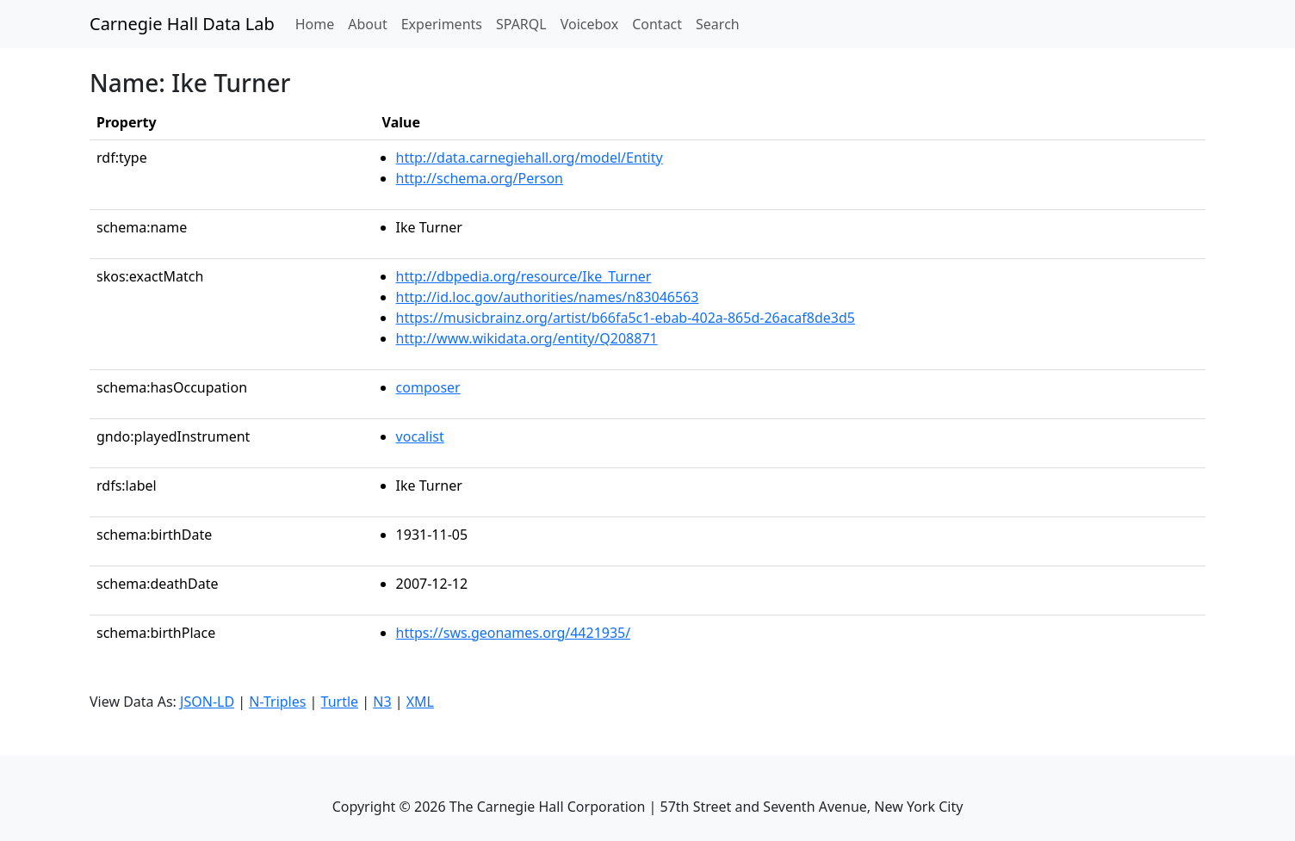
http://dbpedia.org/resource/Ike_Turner (524, 276)
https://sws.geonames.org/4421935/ (513, 632)
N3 (382, 701)
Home (318, 23)
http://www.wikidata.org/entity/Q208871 (527, 338)
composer (428, 387)
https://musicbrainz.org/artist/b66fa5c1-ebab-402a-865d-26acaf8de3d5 (625, 317)
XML (420, 701)
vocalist (420, 436)
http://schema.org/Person (479, 178)
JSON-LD (207, 701)
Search (718, 24)
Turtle (340, 701)
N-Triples (277, 701)
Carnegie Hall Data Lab (182, 23)
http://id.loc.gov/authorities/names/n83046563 (547, 297)
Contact (657, 24)
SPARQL (521, 24)
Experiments (441, 24)
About (367, 24)
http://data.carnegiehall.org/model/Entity (529, 157)
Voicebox (589, 24)
